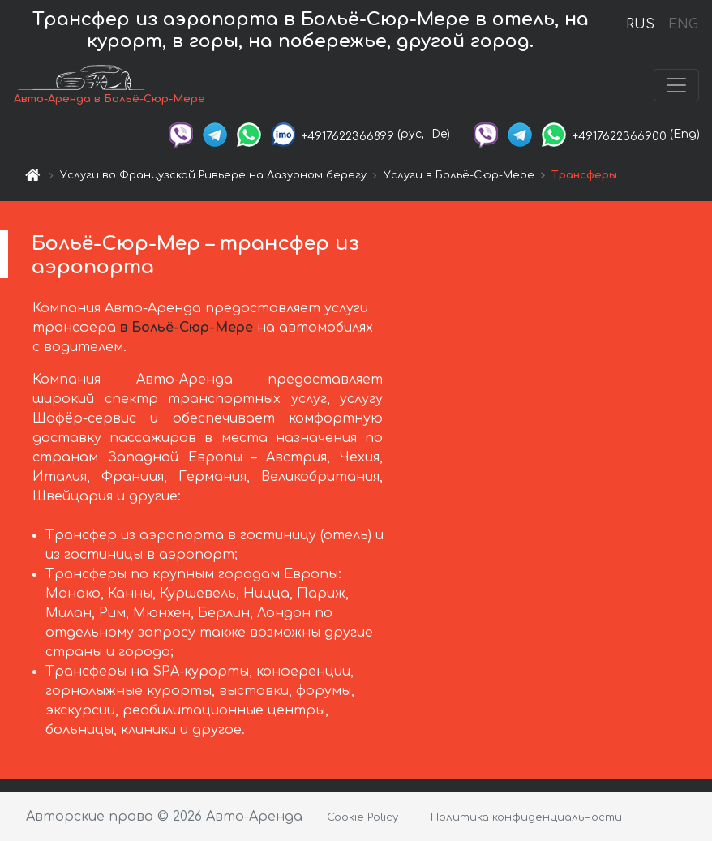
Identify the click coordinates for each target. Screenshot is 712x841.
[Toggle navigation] (676, 85)
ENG (682, 24)
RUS (640, 24)
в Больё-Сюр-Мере (186, 327)
